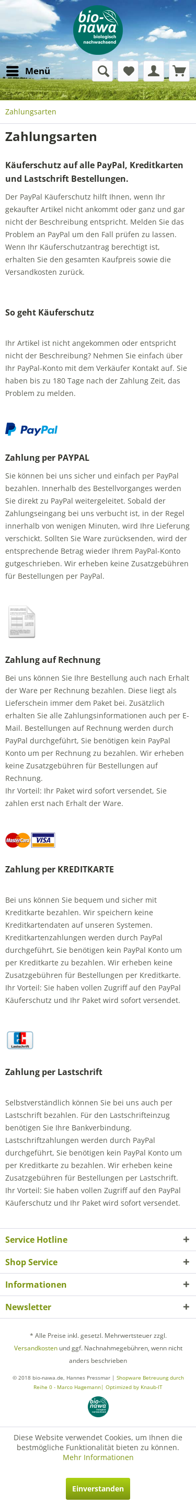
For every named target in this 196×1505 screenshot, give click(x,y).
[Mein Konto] (153, 71)
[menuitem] (27, 71)
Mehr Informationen (98, 1457)
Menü (28, 70)
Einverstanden (98, 1489)
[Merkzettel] (128, 71)
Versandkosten (35, 1348)
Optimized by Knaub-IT (134, 1387)
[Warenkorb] (179, 71)
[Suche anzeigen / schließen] (102, 71)
